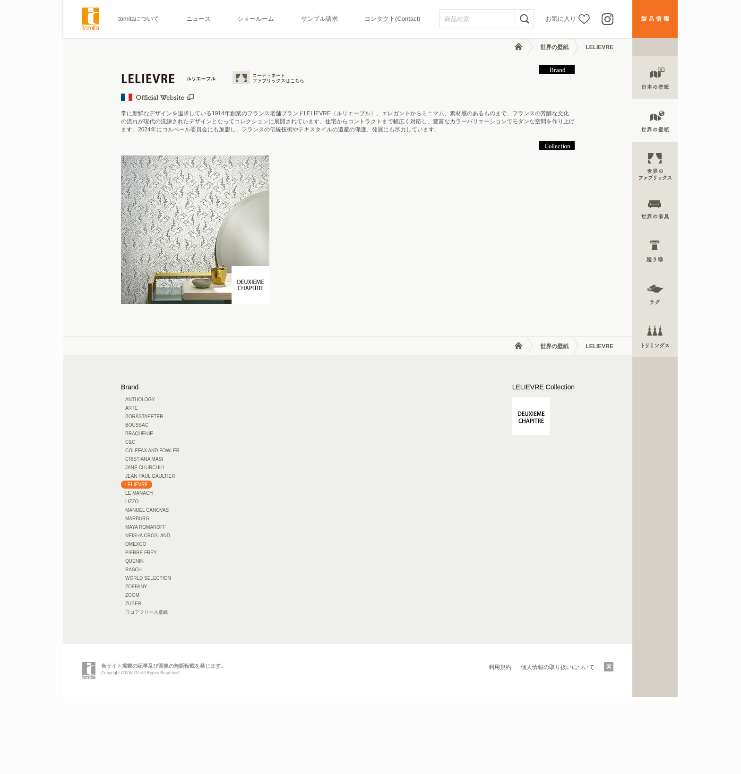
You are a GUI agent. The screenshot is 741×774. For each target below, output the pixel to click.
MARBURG (137, 595)
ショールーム (255, 18)
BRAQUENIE (139, 510)
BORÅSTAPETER (144, 493)
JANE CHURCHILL (145, 544)
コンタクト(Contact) (392, 18)
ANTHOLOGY (140, 476)
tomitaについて (138, 18)
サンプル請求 (319, 18)
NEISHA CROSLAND (147, 612)
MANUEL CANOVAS (147, 587)
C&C (130, 519)
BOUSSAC (136, 502)
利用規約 (500, 744)
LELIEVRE (599, 47)
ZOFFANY (136, 663)
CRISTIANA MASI (144, 536)
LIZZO (131, 578)
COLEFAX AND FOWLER (152, 527)
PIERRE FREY (141, 629)
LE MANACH (139, 570)
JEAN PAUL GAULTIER (150, 553)
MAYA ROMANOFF (145, 604)
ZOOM (132, 672)
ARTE (131, 485)
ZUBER (133, 680)
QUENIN (134, 638)
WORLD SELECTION (148, 655)
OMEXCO (135, 621)
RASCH (133, 646)
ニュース (198, 18)
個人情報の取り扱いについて (558, 744)
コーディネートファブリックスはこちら (278, 155)
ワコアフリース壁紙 (146, 689)
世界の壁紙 (554, 47)
